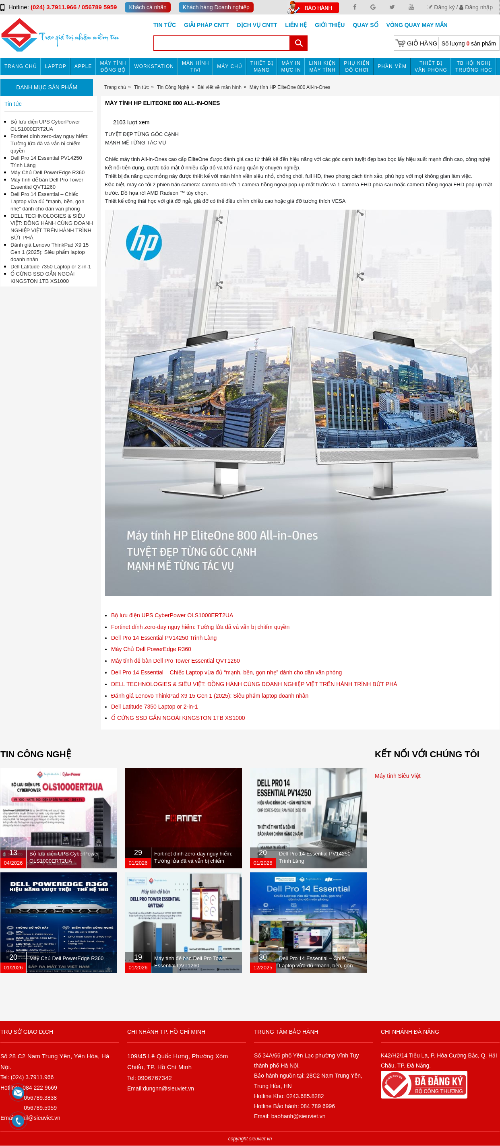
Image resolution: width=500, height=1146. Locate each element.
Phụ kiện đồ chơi (357, 66)
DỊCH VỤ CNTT (257, 25)
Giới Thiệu (330, 25)
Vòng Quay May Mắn (417, 25)
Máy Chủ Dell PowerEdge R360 (151, 649)
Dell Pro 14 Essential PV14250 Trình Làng (164, 638)
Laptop (55, 66)
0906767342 (155, 1077)
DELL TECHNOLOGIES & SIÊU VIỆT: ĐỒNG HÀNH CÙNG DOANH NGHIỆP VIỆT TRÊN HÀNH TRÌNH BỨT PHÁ (254, 684)
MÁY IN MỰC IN (291, 66)
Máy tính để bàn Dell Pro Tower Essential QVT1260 (175, 661)
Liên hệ (296, 25)
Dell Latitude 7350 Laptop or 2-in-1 (154, 706)
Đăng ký (441, 7)
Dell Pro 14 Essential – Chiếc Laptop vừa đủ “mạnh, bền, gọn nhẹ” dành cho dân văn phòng (226, 672)
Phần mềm (392, 66)
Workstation (154, 66)
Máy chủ (229, 66)
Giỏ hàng (422, 43)
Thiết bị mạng (261, 66)
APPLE (83, 66)
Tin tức (164, 25)
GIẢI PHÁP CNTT (206, 25)
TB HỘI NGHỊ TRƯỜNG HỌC (473, 66)
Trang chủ (20, 66)
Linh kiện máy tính (322, 66)
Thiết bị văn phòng (431, 66)
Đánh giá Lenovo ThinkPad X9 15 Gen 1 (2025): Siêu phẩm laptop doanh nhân (209, 696)
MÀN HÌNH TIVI (195, 66)
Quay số (365, 25)
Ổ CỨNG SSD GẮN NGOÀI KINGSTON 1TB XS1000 (178, 718)
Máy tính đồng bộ (113, 66)
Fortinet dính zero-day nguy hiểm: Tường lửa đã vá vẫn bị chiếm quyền (200, 627)
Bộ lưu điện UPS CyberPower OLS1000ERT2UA (172, 615)
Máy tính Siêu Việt (398, 776)
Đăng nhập (476, 7)
